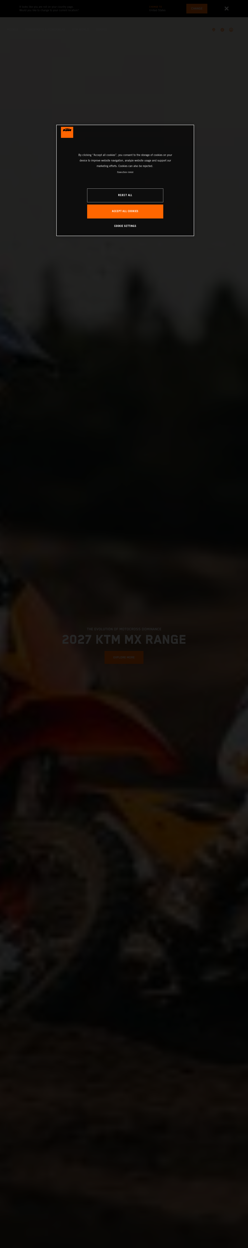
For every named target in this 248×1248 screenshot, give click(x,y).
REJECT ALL (125, 195)
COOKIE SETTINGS (125, 226)
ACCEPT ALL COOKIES (125, 211)
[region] (125, 180)
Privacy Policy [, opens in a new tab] (122, 172)
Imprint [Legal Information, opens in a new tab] (130, 172)
